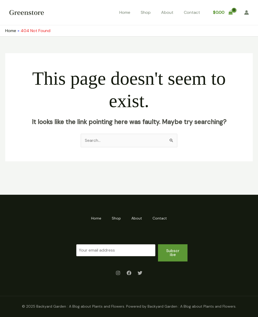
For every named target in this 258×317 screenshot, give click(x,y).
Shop (146, 12)
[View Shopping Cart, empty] (222, 12)
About (167, 12)
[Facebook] (129, 273)
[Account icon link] (246, 12)
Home (124, 12)
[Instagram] (118, 273)
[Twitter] (140, 273)
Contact (192, 12)
